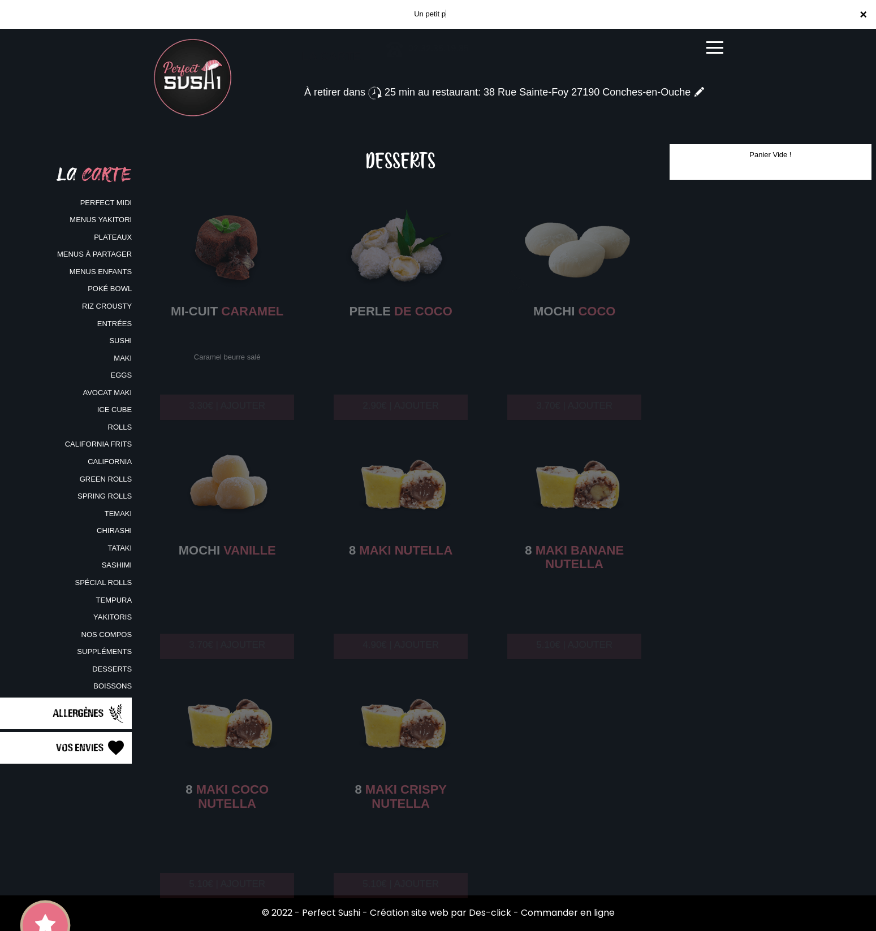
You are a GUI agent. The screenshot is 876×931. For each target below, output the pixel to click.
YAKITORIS (112, 617)
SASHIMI (117, 565)
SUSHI (120, 340)
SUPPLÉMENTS (104, 651)
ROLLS (120, 427)
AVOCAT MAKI (107, 392)
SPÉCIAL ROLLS (103, 582)
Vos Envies (91, 748)
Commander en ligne (568, 912)
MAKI (123, 358)
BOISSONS (112, 686)
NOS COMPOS (106, 634)
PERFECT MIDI (106, 202)
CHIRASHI (114, 530)
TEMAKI (118, 513)
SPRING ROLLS (104, 496)
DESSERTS (112, 669)
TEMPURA (114, 600)
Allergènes (89, 713)
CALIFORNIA (110, 461)
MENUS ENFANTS (101, 271)
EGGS (121, 375)
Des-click (490, 912)
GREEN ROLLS (106, 479)
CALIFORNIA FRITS (98, 444)
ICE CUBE (114, 409)
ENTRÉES (114, 323)
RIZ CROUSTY (107, 306)
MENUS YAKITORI (101, 219)
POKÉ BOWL (110, 288)
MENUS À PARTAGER (94, 254)
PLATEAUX (113, 237)
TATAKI (120, 548)
